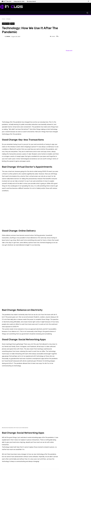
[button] (87, 13)
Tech (12, 24)
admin (8, 36)
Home (3, 19)
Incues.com (69, 50)
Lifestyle (8, 19)
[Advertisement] (30, 104)
